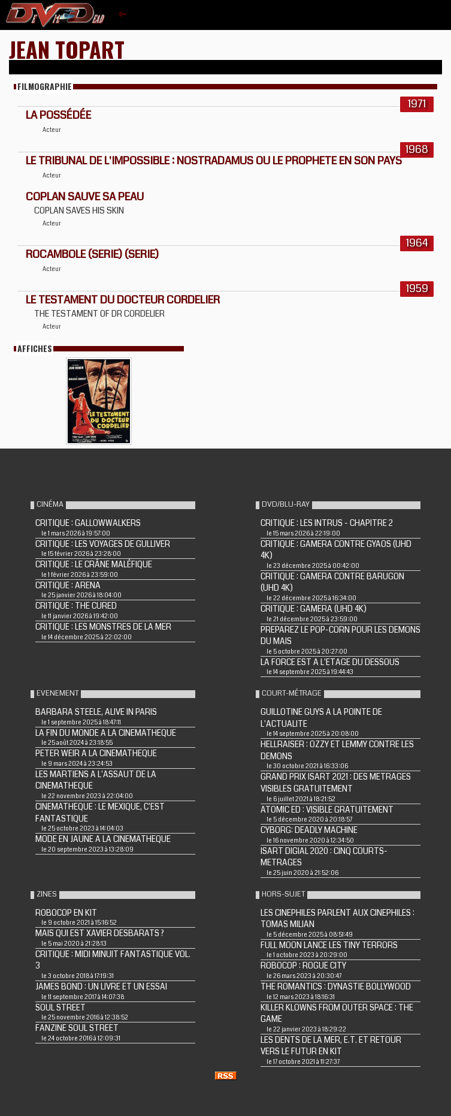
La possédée (58, 115)
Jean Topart (67, 49)
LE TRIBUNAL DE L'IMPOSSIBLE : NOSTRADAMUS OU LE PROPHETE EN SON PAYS (214, 161)
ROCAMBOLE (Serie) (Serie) (92, 254)
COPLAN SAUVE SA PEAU (85, 196)
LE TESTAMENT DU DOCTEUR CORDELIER (123, 300)
